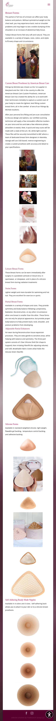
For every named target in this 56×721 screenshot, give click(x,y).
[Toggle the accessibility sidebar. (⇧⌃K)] (49, 714)
